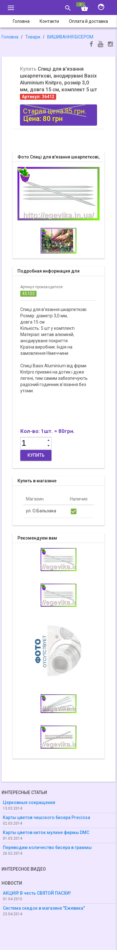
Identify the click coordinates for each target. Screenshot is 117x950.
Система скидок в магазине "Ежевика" (44, 908)
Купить (36, 455)
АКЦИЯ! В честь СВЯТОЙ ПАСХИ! (37, 893)
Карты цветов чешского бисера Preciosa (46, 817)
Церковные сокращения (29, 802)
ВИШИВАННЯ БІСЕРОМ (70, 36)
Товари (32, 36)
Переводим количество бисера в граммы (47, 847)
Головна (10, 36)
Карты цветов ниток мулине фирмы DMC (46, 832)
